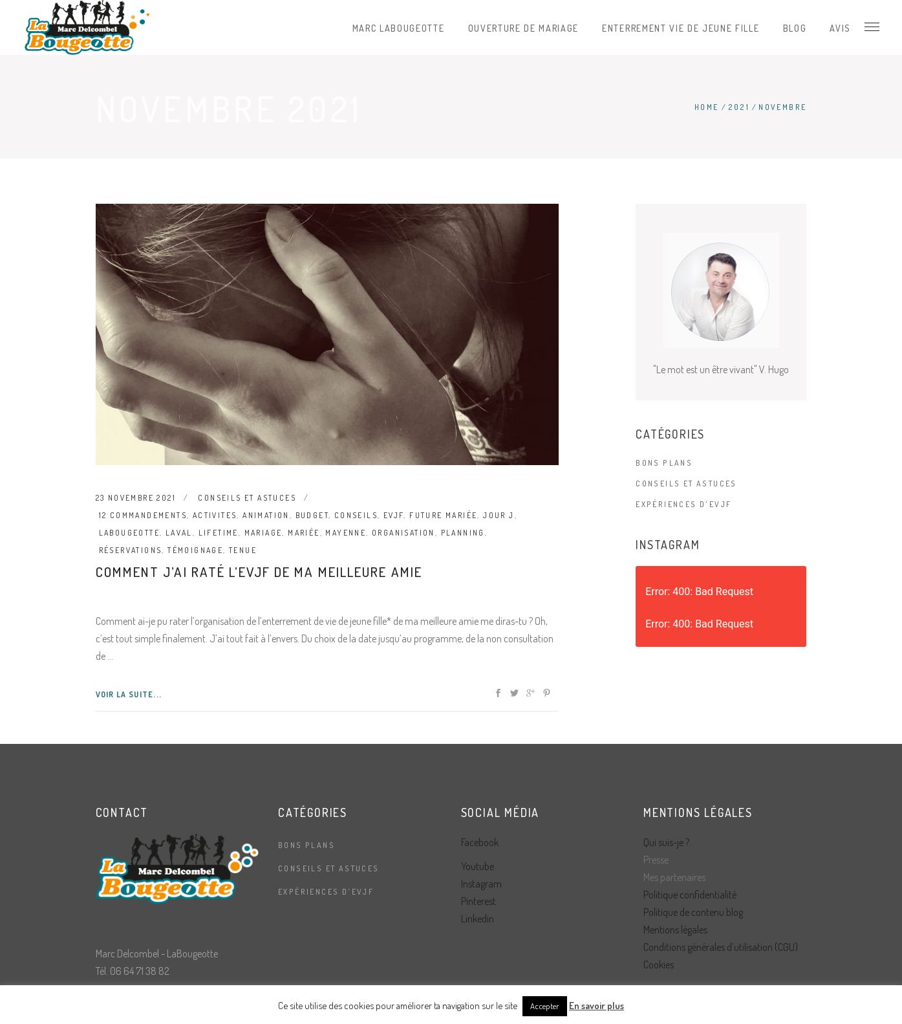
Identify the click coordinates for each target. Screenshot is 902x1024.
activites (215, 515)
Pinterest (478, 901)
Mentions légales (675, 929)
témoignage (195, 550)
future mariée (443, 515)
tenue (243, 550)
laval (179, 533)
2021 (739, 107)
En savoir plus (596, 1005)
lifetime (219, 533)
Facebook (480, 842)
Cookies (658, 964)
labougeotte (129, 533)
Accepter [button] (544, 1006)
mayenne (345, 533)
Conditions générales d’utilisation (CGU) (720, 947)
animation (266, 515)
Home (706, 107)
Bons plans (664, 463)
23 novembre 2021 (136, 498)
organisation (403, 533)
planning (463, 533)
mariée (303, 533)
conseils (356, 515)
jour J (498, 515)
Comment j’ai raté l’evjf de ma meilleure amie (259, 571)
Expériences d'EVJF (683, 504)
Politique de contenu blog (693, 912)
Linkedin (477, 918)
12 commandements (143, 515)
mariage (263, 533)
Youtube (477, 866)
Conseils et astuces (247, 498)
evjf (393, 515)
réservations (130, 550)
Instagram (481, 883)
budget (311, 515)
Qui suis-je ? (666, 842)
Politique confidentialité (689, 894)
